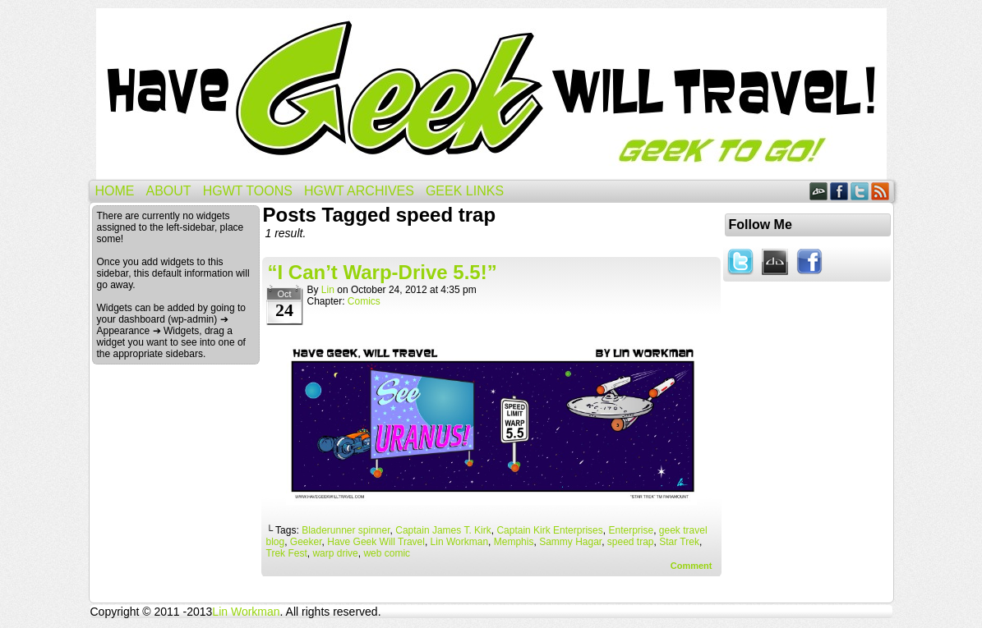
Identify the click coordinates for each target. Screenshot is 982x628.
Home (115, 191)
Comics (364, 301)
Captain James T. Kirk (443, 530)
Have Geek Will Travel (491, 94)
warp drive (334, 553)
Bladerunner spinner (346, 530)
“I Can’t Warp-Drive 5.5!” (382, 272)
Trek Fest (286, 553)
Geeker (306, 542)
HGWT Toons (248, 191)
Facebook (839, 191)
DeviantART (819, 191)
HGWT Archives (359, 191)
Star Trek (679, 542)
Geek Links (465, 191)
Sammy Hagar (570, 542)
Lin (327, 290)
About (168, 191)
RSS (880, 191)
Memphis (514, 542)
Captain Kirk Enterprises (549, 530)
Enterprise (630, 530)
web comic (386, 553)
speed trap (630, 542)
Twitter (860, 191)
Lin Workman (459, 542)
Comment (691, 566)
